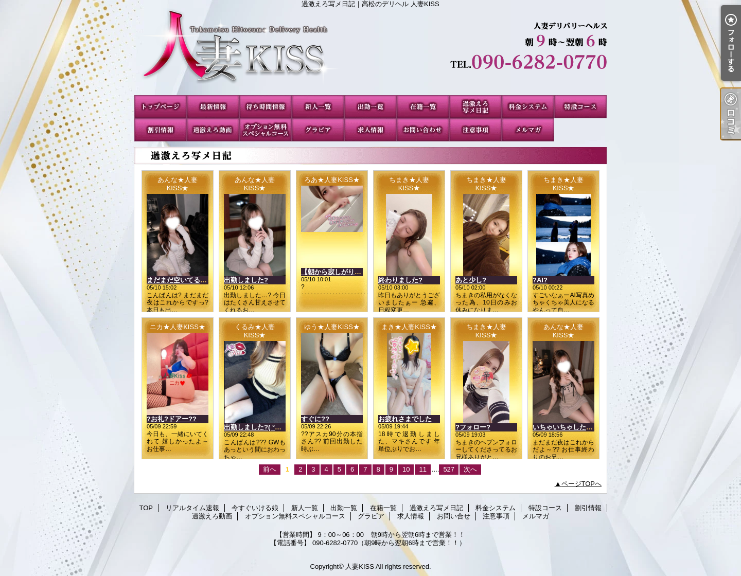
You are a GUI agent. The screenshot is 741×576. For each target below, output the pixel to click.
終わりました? (400, 280)
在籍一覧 (423, 106)
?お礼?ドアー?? (172, 419)
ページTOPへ (581, 484)
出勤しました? (246, 280)
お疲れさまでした (405, 419)
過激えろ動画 (213, 129)
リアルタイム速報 (213, 106)
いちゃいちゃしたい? (565, 427)
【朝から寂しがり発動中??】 (345, 272)
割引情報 (160, 129)
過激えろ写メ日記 (475, 106)
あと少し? (470, 280)
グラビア (318, 129)
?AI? (540, 280)
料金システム (528, 106)
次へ (470, 469)
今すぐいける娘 (265, 106)
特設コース (580, 106)
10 (406, 469)
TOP (160, 106)
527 (448, 469)
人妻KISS (359, 566)
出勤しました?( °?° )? (257, 427)
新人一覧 (318, 106)
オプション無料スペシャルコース (265, 129)
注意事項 (475, 129)
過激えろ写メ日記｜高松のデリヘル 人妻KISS (370, 51)
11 (422, 469)
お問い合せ (423, 129)
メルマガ (528, 129)
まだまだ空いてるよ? (179, 280)
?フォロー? (472, 427)
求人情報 (370, 129)
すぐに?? (315, 419)
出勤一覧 (370, 106)
